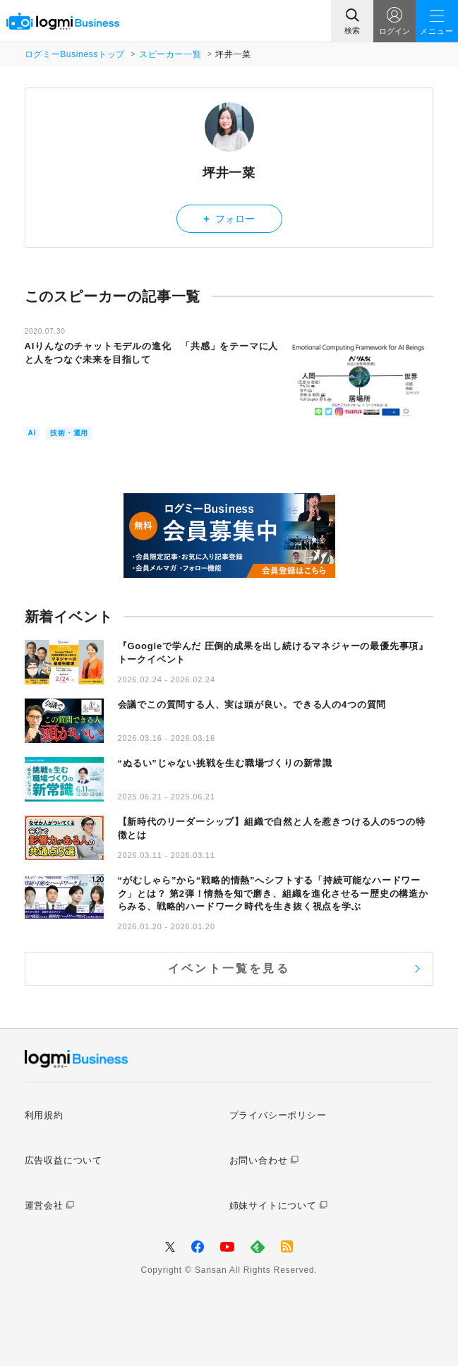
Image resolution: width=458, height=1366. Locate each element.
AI (32, 433)
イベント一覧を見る (229, 968)
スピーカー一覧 (170, 54)
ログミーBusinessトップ (75, 54)
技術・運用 (69, 433)
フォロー (229, 218)
